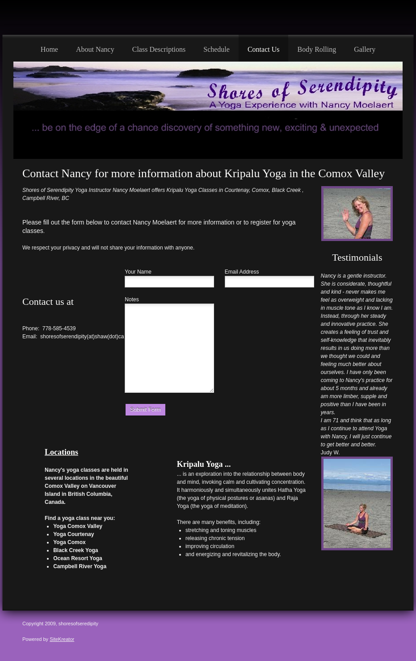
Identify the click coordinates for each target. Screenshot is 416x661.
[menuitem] (49, 48)
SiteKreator (62, 639)
